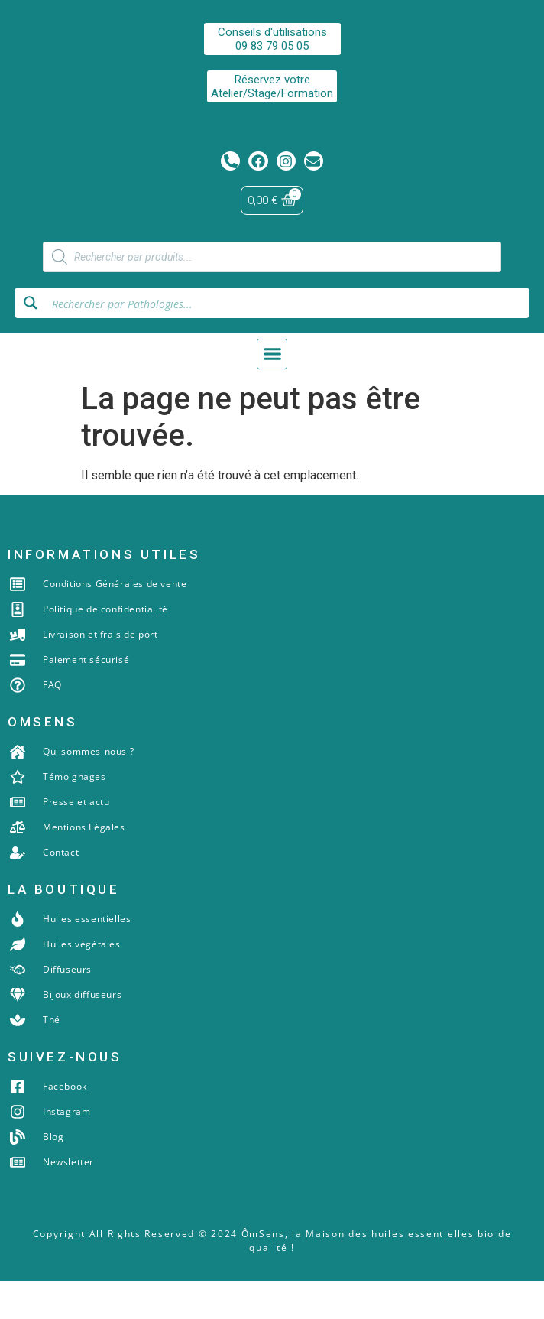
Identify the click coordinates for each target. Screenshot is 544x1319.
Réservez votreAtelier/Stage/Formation (272, 86)
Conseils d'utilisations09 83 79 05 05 (272, 39)
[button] (272, 392)
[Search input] (286, 341)
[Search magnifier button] (31, 341)
